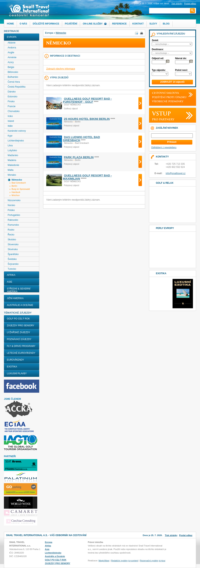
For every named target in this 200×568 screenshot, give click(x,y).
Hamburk (16, 192)
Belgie (11, 67)
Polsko (11, 210)
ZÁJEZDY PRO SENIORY (20, 325)
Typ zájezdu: (159, 70)
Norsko (11, 205)
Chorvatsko (14, 111)
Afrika (11, 275)
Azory (11, 62)
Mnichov (16, 195)
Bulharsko (13, 77)
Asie (9, 281)
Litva (10, 145)
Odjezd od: (158, 58)
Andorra (12, 47)
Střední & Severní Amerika (18, 290)
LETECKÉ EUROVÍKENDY (21, 353)
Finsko (11, 101)
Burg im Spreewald (21, 189)
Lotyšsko (12, 150)
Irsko (10, 116)
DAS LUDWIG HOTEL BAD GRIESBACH (81, 139)
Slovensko (13, 244)
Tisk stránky (176, 3)
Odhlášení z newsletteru (163, 147)
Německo (61, 33)
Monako (12, 175)
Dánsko (12, 91)
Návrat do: (181, 58)
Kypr (10, 135)
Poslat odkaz (185, 535)
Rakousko (13, 220)
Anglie (11, 52)
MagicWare (103, 560)
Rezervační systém (149, 560)
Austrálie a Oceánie (20, 305)
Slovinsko (13, 249)
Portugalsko (14, 215)
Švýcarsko (13, 264)
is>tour (162, 560)
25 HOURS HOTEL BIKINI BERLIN (87, 118)
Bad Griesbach (19, 183)
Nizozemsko (14, 200)
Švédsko (12, 259)
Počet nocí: (181, 70)
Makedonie (13, 165)
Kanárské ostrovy (17, 130)
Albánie (11, 42)
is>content (133, 560)
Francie (11, 106)
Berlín (14, 186)
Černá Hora (14, 81)
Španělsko (13, 254)
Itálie (10, 126)
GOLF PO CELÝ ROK (18, 318)
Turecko (12, 269)
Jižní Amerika (15, 298)
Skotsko (12, 239)
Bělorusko (13, 72)
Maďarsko (13, 155)
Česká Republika (16, 86)
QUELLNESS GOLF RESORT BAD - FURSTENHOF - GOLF (87, 100)
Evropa (11, 37)
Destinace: (158, 49)
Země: (155, 40)
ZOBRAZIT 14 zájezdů (172, 81)
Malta (10, 170)
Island (11, 121)
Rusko (11, 229)
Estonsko (12, 96)
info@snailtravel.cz (175, 173)
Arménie (12, 57)
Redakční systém (119, 560)
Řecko (11, 234)
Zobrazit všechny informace (60, 68)
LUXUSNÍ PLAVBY (17, 373)
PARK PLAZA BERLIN (79, 157)
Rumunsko (13, 224)
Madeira (12, 160)
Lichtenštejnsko (16, 140)
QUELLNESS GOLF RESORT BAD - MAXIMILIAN (87, 177)
